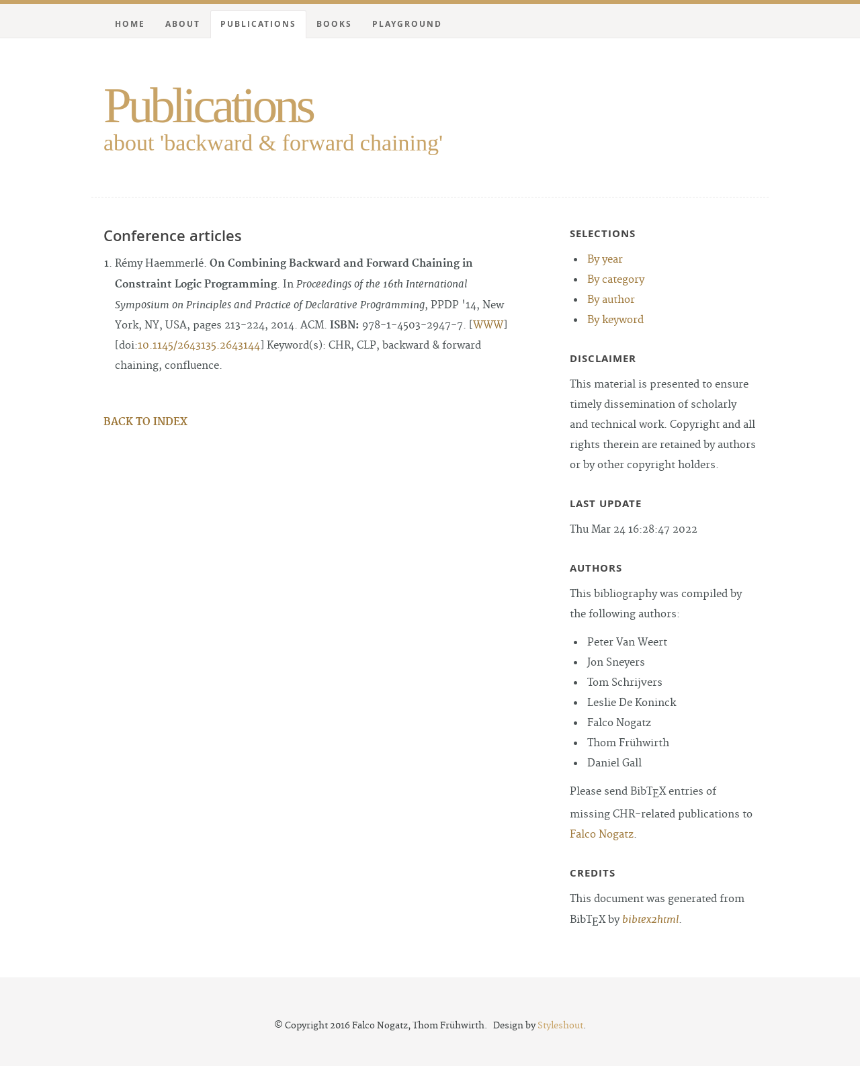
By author (611, 300)
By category (615, 279)
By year (605, 259)
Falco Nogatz (602, 834)
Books (334, 24)
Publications (207, 105)
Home (130, 24)
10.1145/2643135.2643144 (199, 345)
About (182, 24)
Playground (407, 24)
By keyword (615, 320)
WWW (488, 325)
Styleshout (560, 1025)
